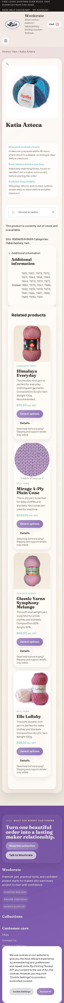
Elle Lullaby (29, 716)
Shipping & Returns (14, 946)
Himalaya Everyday (27, 373)
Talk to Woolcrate (21, 855)
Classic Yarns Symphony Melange (31, 602)
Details (25, 423)
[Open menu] (5, 41)
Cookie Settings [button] (22, 991)
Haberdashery (14, 243)
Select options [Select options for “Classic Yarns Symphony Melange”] (30, 641)
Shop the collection (22, 846)
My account (41, 10)
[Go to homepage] (12, 24)
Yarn (14, 51)
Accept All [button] (45, 991)
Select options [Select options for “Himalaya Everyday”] (30, 414)
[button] (7, 64)
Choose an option (28, 212)
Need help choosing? (16, 10)
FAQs (5, 935)
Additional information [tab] (25, 253)
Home (6, 51)
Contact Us (9, 940)
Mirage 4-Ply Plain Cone (30, 490)
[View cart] (54, 24)
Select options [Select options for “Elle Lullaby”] (30, 751)
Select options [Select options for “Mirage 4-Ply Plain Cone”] (30, 524)
